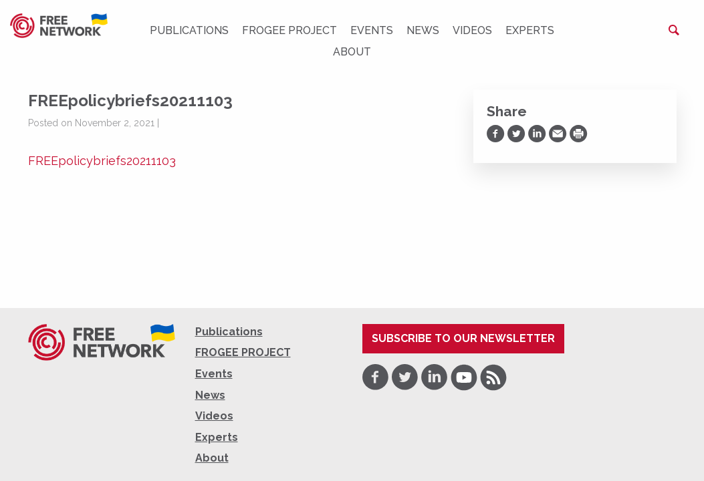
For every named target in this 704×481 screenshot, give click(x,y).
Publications (189, 30)
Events (371, 30)
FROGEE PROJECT (289, 30)
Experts (529, 30)
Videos (472, 30)
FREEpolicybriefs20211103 (102, 161)
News (422, 30)
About (352, 51)
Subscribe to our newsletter (463, 338)
